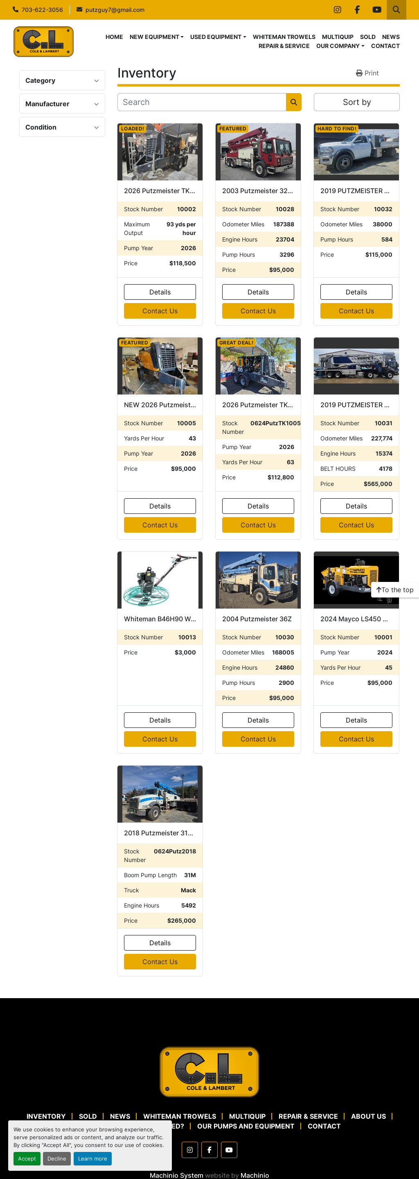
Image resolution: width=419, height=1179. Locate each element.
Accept (27, 1159)
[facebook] (357, 10)
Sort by (357, 102)
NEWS (391, 36)
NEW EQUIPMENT (154, 36)
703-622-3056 (42, 9)
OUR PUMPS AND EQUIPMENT (246, 1126)
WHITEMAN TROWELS (284, 36)
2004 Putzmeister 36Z (257, 619)
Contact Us (160, 311)
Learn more (92, 1159)
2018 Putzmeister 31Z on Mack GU (178, 833)
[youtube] (377, 10)
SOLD (368, 36)
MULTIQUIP (338, 36)
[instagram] (337, 10)
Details (160, 292)
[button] (157, 36)
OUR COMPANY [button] (338, 45)
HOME (114, 36)
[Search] (201, 102)
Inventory (46, 1116)
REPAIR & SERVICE (284, 45)
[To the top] (395, 589)
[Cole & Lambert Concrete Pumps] (209, 1071)
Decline (56, 1159)
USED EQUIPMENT (215, 36)
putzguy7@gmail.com (115, 9)
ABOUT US (368, 1116)
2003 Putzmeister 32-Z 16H (265, 191)
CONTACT (385, 45)
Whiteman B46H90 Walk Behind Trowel (185, 619)
